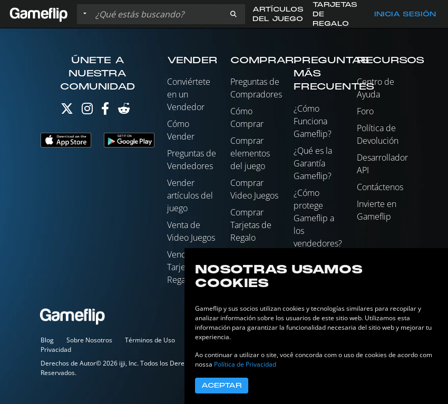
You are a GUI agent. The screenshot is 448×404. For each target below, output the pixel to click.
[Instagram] (87, 110)
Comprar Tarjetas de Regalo (250, 224)
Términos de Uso (150, 340)
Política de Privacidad (245, 364)
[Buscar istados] (156, 14)
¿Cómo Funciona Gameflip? (313, 121)
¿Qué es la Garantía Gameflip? (313, 163)
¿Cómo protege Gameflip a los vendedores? (318, 218)
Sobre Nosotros (89, 340)
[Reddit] (124, 110)
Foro (365, 111)
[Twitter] (67, 110)
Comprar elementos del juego (250, 153)
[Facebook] (105, 110)
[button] (233, 14)
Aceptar (221, 385)
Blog (47, 340)
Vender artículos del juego (190, 195)
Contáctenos (380, 187)
